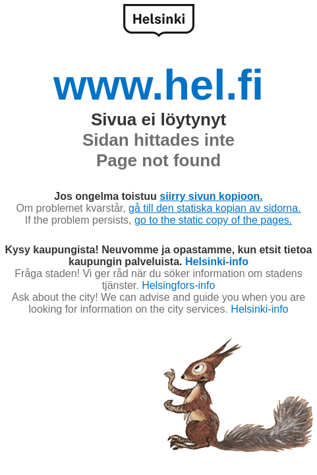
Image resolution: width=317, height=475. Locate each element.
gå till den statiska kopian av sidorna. (215, 208)
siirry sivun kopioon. (210, 196)
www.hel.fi (158, 85)
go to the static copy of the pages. (213, 220)
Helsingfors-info (178, 285)
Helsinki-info (216, 261)
